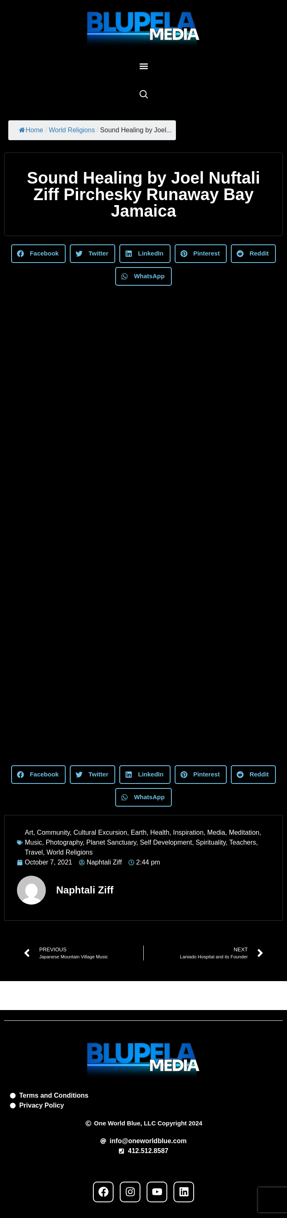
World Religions (72, 130)
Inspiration (188, 832)
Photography (64, 842)
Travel (34, 852)
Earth (139, 832)
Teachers (242, 842)
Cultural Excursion (100, 832)
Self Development (166, 842)
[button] (143, 66)
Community (53, 832)
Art (29, 832)
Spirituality (211, 842)
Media (216, 832)
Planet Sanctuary (111, 842)
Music (33, 842)
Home (31, 130)
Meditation (244, 832)
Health (159, 832)
